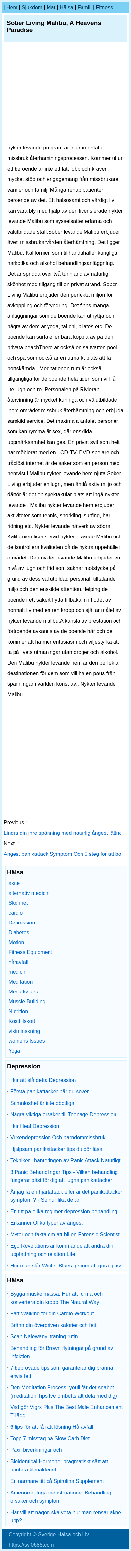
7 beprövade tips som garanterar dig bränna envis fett (61, 1372)
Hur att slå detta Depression (43, 1080)
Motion (16, 942)
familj (85, 7)
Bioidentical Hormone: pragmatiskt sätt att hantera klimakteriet (59, 1465)
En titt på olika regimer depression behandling (63, 1211)
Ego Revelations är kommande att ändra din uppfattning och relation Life (61, 1250)
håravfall (18, 962)
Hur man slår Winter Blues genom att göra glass (66, 1265)
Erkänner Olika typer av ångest (46, 1223)
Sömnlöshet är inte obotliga (42, 1103)
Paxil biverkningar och (36, 1450)
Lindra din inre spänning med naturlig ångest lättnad (65, 833)
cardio (15, 913)
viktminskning (24, 1031)
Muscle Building (26, 1001)
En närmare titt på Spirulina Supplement (57, 1481)
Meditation (20, 982)
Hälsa (66, 7)
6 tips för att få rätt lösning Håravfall (51, 1427)
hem (11, 7)
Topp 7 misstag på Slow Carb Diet (50, 1438)
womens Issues (26, 1041)
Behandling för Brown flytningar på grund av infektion (61, 1352)
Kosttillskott (21, 1021)
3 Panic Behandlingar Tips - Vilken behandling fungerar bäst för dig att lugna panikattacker (64, 1176)
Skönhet (18, 903)
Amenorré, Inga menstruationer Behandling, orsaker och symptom (61, 1497)
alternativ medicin (28, 893)
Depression (21, 922)
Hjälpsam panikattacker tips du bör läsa (56, 1149)
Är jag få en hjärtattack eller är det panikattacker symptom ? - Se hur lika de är (66, 1196)
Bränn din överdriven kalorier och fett (53, 1325)
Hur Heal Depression (34, 1126)
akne (14, 883)
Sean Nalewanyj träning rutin (44, 1336)
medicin (17, 972)
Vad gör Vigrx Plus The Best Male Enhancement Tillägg (66, 1411)
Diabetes (18, 932)
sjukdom (32, 7)
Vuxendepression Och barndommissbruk (57, 1137)
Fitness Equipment (30, 952)
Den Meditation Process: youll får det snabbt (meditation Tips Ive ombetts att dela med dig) (63, 1392)
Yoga (14, 1051)
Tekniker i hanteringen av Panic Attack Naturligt (65, 1160)
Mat (51, 7)
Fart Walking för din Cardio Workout (52, 1313)
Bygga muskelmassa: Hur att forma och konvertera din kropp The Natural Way (56, 1298)
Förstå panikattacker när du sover (49, 1091)
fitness (104, 7)
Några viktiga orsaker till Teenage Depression (63, 1114)
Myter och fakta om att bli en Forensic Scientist (65, 1234)
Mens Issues (23, 991)
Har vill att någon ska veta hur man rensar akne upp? (65, 1516)
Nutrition (18, 1011)
